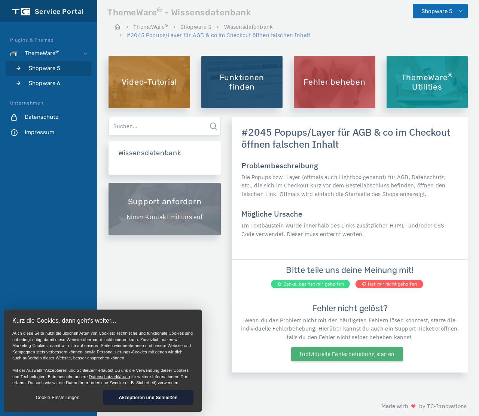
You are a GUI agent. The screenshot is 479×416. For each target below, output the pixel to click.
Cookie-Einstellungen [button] (57, 397)
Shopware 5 (437, 11)
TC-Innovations (447, 406)
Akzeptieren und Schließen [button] (148, 397)
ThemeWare (150, 26)
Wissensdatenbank (248, 26)
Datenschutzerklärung (109, 376)
